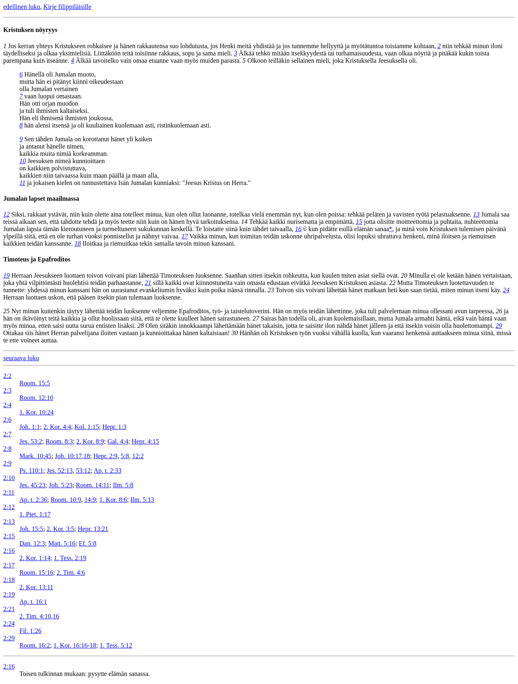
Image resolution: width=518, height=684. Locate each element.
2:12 (9, 506)
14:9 (90, 499)
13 (476, 214)
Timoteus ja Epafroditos (36, 259)
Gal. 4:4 (117, 441)
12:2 (138, 455)
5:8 (125, 455)
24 (506, 290)
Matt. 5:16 (62, 543)
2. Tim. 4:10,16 (39, 616)
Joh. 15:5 (31, 528)
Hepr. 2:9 (105, 455)
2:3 (7, 390)
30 (234, 332)
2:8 (7, 448)
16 (298, 228)
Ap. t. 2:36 (33, 499)
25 (6, 311)
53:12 (83, 470)
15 (359, 221)
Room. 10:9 (66, 499)
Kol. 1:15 (86, 426)
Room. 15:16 (36, 572)
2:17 (9, 565)
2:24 (9, 623)
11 (22, 182)
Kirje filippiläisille (67, 6)
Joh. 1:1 (29, 426)
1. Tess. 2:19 (70, 557)
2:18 (9, 579)
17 (184, 236)
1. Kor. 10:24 (36, 412)
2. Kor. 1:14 (34, 557)
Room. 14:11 (93, 485)
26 (499, 311)
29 (499, 325)
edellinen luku (21, 6)
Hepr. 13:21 (93, 528)
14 (244, 221)
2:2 (7, 375)
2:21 (9, 608)
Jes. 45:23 (32, 485)
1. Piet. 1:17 (35, 514)
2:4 (7, 404)
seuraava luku (21, 358)
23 (270, 290)
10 (22, 160)
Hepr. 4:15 (145, 441)
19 (6, 275)
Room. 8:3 (59, 441)
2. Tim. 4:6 (71, 572)
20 (404, 275)
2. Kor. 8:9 (90, 441)
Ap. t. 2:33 (107, 470)
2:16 (9, 550)
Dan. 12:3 (32, 543)
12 (6, 214)
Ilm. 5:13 (142, 499)
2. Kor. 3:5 (60, 528)
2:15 (9, 536)
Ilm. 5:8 (123, 485)
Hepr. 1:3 (114, 426)
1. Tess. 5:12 (116, 645)
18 (77, 243)
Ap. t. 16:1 (33, 601)
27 (256, 318)
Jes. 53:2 (30, 441)
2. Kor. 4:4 (57, 426)
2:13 (9, 521)
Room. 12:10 (36, 397)
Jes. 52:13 (59, 470)
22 (392, 282)
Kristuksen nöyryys (30, 29)
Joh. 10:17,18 (72, 455)
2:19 (9, 594)
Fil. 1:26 (30, 630)
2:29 (9, 638)
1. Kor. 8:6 (113, 499)
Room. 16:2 (34, 645)
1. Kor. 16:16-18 (74, 645)
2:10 (9, 477)
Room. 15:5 (34, 383)
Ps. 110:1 (31, 470)
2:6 (7, 419)
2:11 (9, 492)
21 (148, 282)
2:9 (7, 463)
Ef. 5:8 (88, 543)
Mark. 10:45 (35, 455)
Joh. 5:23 (60, 485)
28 (141, 325)
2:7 (7, 434)
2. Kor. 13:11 (36, 587)
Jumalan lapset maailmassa (41, 198)
